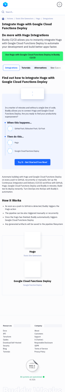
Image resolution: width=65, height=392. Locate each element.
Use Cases (56, 67)
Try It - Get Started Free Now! (32, 162)
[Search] (34, 12)
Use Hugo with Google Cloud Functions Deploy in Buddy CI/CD (32, 56)
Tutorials (26, 67)
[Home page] (3, 18)
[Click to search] (32, 12)
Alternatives (40, 67)
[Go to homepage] (5, 4)
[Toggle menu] (59, 4)
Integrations (11, 67)
